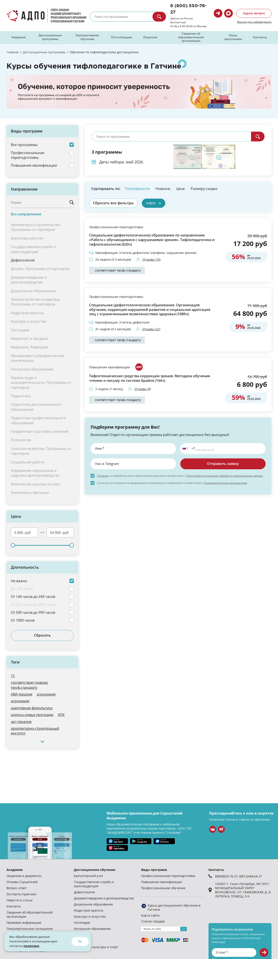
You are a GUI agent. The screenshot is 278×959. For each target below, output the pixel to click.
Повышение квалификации (109, 367)
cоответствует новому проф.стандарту (29, 684)
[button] (184, 448)
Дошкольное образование (93, 904)
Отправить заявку (223, 463)
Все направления (26, 214)
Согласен (103, 475)
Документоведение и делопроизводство (104, 898)
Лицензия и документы (24, 876)
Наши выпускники (233, 37)
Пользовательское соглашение (30, 929)
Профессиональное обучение (163, 888)
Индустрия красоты (88, 910)
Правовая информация (24, 922)
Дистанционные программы (50, 37)
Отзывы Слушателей (22, 882)
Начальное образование (92, 929)
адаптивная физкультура (32, 708)
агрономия (46, 694)
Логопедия (82, 922)
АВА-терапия (21, 694)
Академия (18, 37)
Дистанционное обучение (94, 870)
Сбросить (42, 635)
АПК (61, 714)
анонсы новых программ (32, 714)
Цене (180, 188)
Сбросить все (113, 203)
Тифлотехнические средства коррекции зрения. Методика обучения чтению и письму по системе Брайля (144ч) (149, 378)
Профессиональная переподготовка (116, 227)
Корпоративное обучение (87, 37)
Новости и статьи (20, 900)
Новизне (163, 188)
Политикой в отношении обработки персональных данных (225, 475)
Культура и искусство (90, 916)
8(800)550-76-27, (227, 876)
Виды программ (154, 870)
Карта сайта (150, 915)
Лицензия (150, 37)
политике (31, 946)
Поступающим (121, 37)
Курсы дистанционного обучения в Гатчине (174, 907)
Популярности (137, 188)
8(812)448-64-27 (250, 876)
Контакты (260, 37)
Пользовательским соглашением (225, 483)
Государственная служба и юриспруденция (94, 884)
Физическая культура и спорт (96, 947)
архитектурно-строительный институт (35, 730)
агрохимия (20, 701)
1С (13, 675)
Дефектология (23, 260)
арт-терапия (21, 721)
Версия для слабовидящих (254, 21)
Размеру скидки (204, 188)
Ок (80, 941)
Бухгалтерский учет (88, 876)
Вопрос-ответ (17, 888)
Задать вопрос (254, 13)
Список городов (153, 921)
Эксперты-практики (21, 894)
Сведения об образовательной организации (191, 37)
